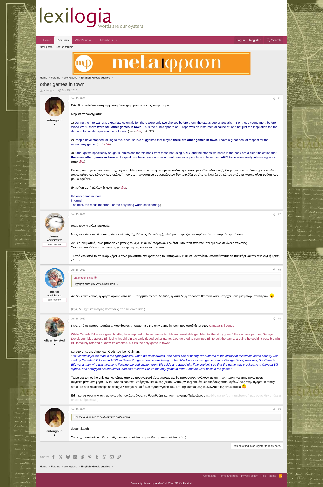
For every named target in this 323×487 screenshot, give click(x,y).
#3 (279, 269)
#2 (279, 214)
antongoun (49, 90)
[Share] (274, 98)
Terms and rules (228, 475)
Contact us (209, 475)
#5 (279, 409)
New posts (46, 46)
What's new (83, 40)
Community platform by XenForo (161, 483)
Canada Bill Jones (221, 325)
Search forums (64, 46)
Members (106, 40)
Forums (63, 40)
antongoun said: (83, 277)
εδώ (138, 131)
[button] (94, 40)
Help (263, 475)
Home (47, 40)
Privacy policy (249, 475)
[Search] (273, 40)
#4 (279, 318)
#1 (279, 98)
